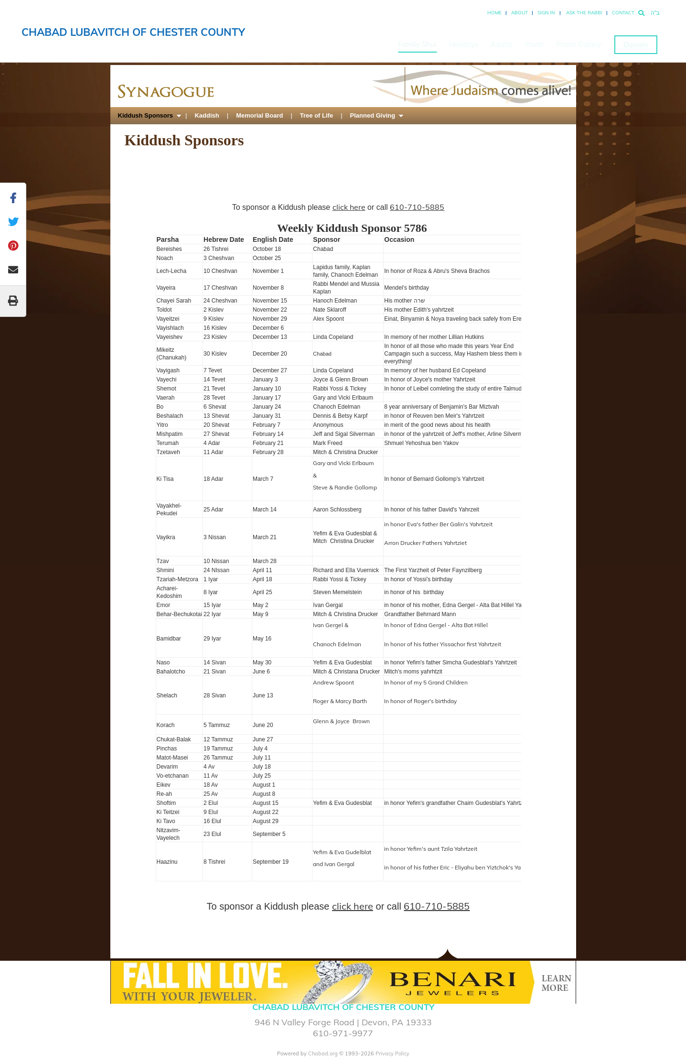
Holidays (463, 44)
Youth (534, 44)
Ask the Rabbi (584, 13)
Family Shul (417, 44)
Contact (623, 13)
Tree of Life (316, 115)
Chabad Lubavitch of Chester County (133, 32)
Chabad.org (323, 1053)
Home (494, 13)
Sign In (546, 13)
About (519, 13)
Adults (501, 44)
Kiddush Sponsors (145, 115)
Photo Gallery (578, 44)
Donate (635, 44)
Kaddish (206, 115)
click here (348, 207)
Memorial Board (259, 115)
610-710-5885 (417, 207)
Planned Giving (373, 115)
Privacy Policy (392, 1053)
